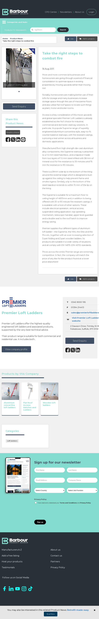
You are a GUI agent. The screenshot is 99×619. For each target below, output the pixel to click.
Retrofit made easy (78, 610)
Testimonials (8, 567)
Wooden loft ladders (49, 404)
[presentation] (54, 512)
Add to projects (87, 39)
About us (55, 550)
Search (63, 30)
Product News (16, 39)
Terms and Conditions (68, 503)
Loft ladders (12, 441)
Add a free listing (10, 555)
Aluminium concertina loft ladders (9, 405)
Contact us (56, 555)
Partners (55, 561)
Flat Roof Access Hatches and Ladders (29, 406)
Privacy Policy (40, 499)
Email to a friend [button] (13, 132)
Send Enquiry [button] (19, 106)
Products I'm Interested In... (15, 30)
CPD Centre (51, 12)
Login (91, 12)
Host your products (12, 561)
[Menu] (14, 22)
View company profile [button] (16, 349)
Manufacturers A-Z (12, 550)
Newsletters (66, 12)
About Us (79, 12)
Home (5, 39)
